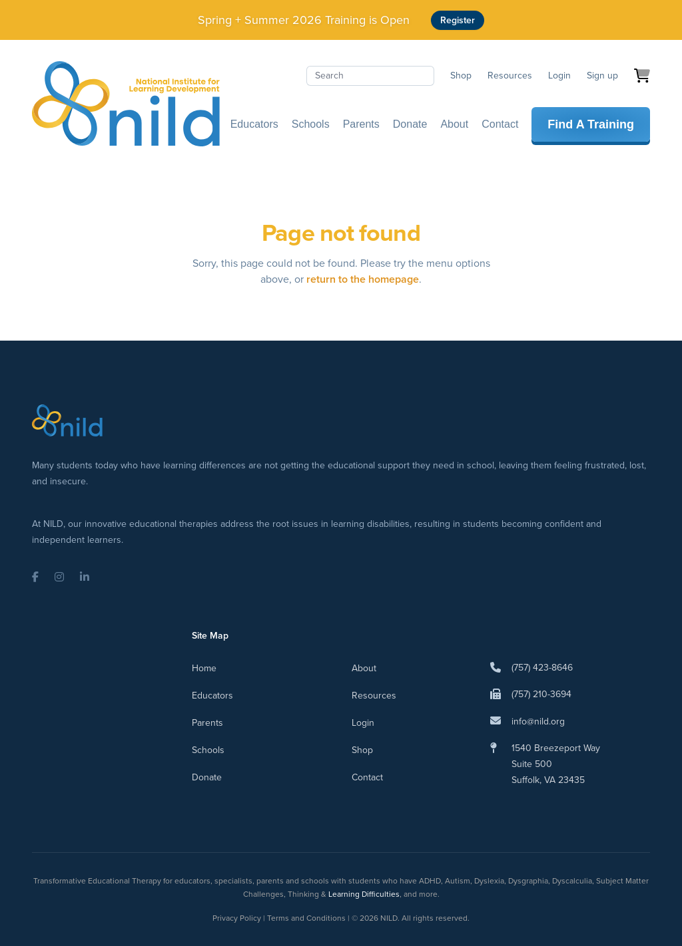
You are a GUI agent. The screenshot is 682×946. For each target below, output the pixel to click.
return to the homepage (362, 279)
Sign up (602, 75)
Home (204, 668)
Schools (311, 124)
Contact (500, 124)
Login (559, 75)
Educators (254, 124)
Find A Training (590, 124)
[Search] (370, 76)
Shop (461, 75)
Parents (361, 124)
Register (457, 20)
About (454, 124)
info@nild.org (538, 721)
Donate (410, 124)
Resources (510, 75)
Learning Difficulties (364, 894)
